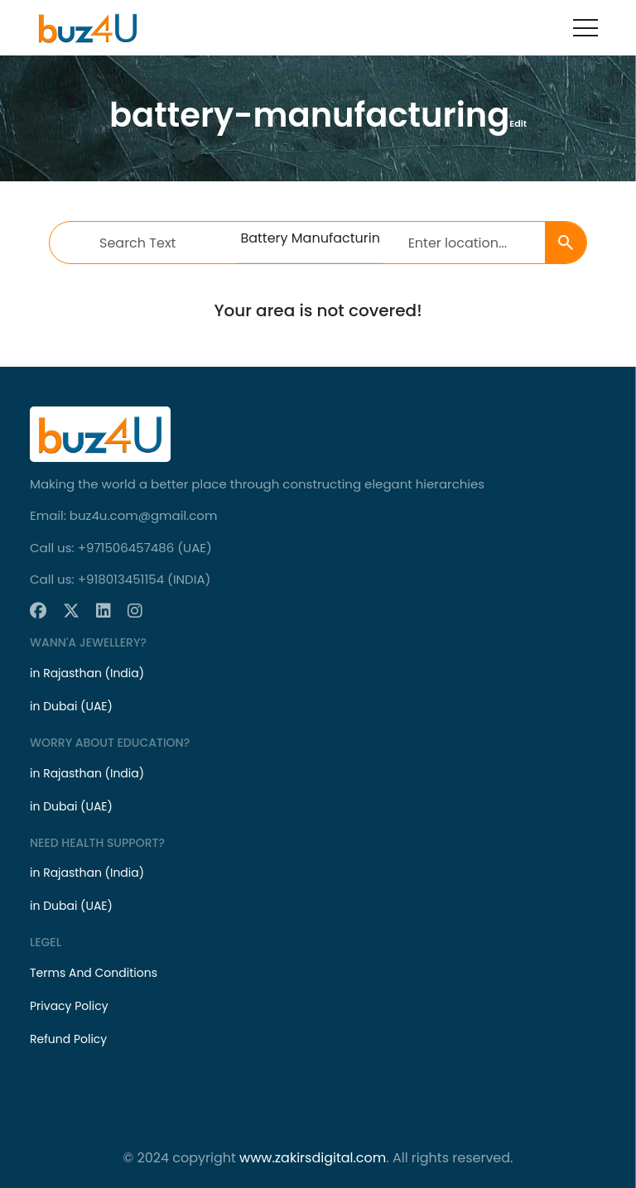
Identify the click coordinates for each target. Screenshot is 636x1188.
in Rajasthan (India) (87, 673)
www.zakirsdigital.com (312, 1157)
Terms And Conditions (93, 972)
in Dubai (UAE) (71, 706)
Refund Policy (68, 1039)
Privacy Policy (69, 1006)
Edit (518, 123)
